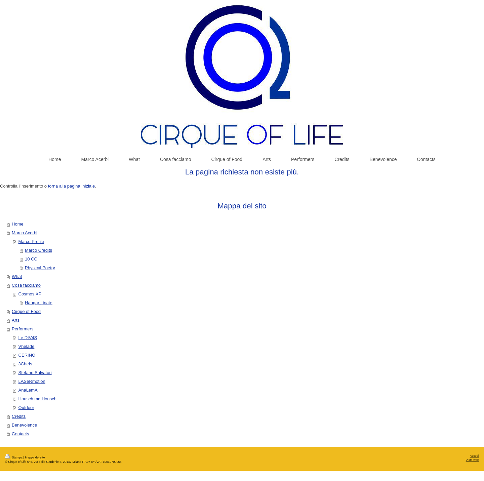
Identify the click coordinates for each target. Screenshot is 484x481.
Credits (19, 416)
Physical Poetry (40, 267)
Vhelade (26, 346)
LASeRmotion (31, 381)
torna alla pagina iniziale (71, 186)
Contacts (20, 433)
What (17, 276)
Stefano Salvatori (35, 372)
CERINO (27, 355)
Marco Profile (31, 241)
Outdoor (26, 407)
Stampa (14, 457)
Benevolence (24, 425)
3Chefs (25, 363)
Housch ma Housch (37, 398)
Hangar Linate (38, 302)
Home (18, 224)
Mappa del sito (35, 457)
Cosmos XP (30, 293)
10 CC (31, 259)
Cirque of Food (26, 311)
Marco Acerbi (24, 232)
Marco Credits (38, 250)
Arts (15, 320)
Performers (22, 328)
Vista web (472, 460)
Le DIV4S (27, 337)
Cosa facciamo (26, 285)
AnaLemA (28, 390)
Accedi (474, 455)
